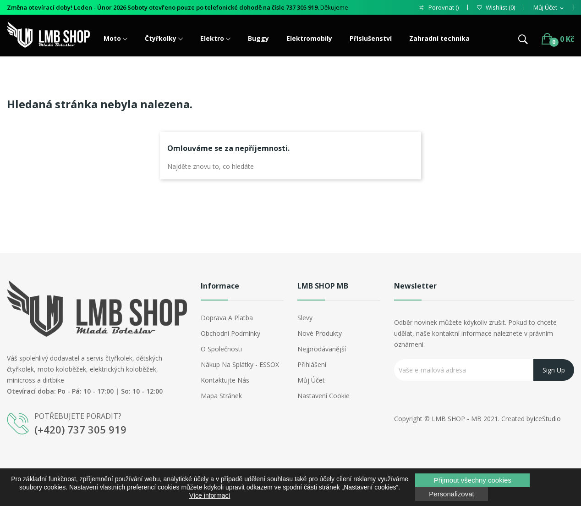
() (496, 7)
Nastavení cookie (323, 395)
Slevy (304, 317)
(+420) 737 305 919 (80, 429)
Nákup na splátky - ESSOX (240, 364)
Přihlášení (311, 364)
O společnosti (221, 349)
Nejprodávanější (321, 349)
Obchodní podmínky (230, 333)
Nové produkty (319, 333)
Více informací (209, 495)
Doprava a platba (227, 317)
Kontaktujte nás (225, 380)
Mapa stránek (221, 395)
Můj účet (311, 380)
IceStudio (547, 418)
